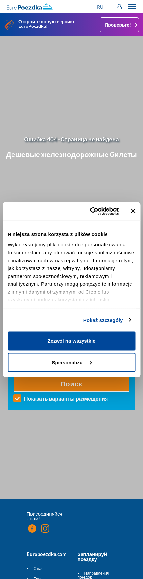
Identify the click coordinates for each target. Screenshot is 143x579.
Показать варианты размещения (66, 398)
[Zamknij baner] (133, 211)
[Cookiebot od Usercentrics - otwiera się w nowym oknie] (90, 211)
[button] (101, 7)
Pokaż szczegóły (103, 320)
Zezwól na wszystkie (72, 341)
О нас (39, 568)
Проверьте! (122, 25)
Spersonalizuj (72, 362)
